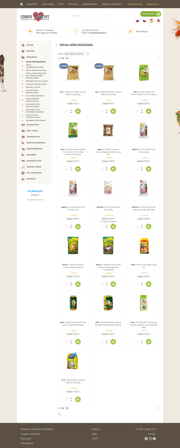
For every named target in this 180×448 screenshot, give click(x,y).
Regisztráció (152, 4)
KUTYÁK (27, 45)
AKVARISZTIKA (30, 125)
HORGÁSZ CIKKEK (31, 167)
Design (152, 433)
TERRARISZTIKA (30, 137)
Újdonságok (48, 4)
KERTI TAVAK (29, 131)
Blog (94, 433)
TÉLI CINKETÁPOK (31, 173)
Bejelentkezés (135, 4)
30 (59, 58)
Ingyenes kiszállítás (111, 4)
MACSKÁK (28, 51)
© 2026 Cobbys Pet (146, 428)
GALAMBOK (28, 155)
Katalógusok (27, 442)
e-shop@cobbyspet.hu (97, 32)
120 (67, 58)
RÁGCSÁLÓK (29, 57)
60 (63, 58)
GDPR (95, 437)
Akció (61, 4)
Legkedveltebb (89, 4)
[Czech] (144, 20)
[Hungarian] (151, 20)
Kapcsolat (26, 437)
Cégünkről (32, 4)
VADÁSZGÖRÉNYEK (31, 149)
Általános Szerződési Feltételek (37, 428)
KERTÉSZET (28, 179)
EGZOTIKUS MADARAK (33, 143)
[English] (158, 20)
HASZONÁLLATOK (31, 161)
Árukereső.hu (35, 195)
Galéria (96, 428)
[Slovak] (137, 20)
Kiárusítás (73, 4)
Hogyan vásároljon (30, 433)
